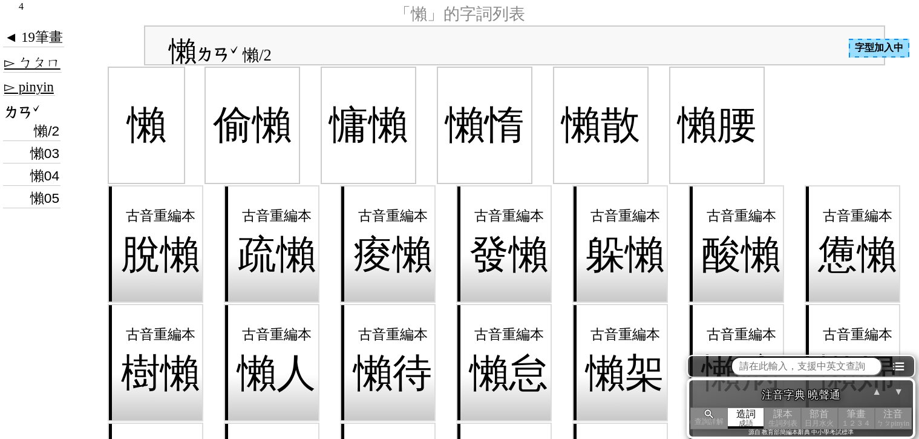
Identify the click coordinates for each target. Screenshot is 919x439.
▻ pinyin (29, 86)
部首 (819, 418)
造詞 (746, 418)
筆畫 (856, 418)
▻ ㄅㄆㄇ (32, 62)
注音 (893, 418)
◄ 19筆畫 (33, 37)
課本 (782, 418)
